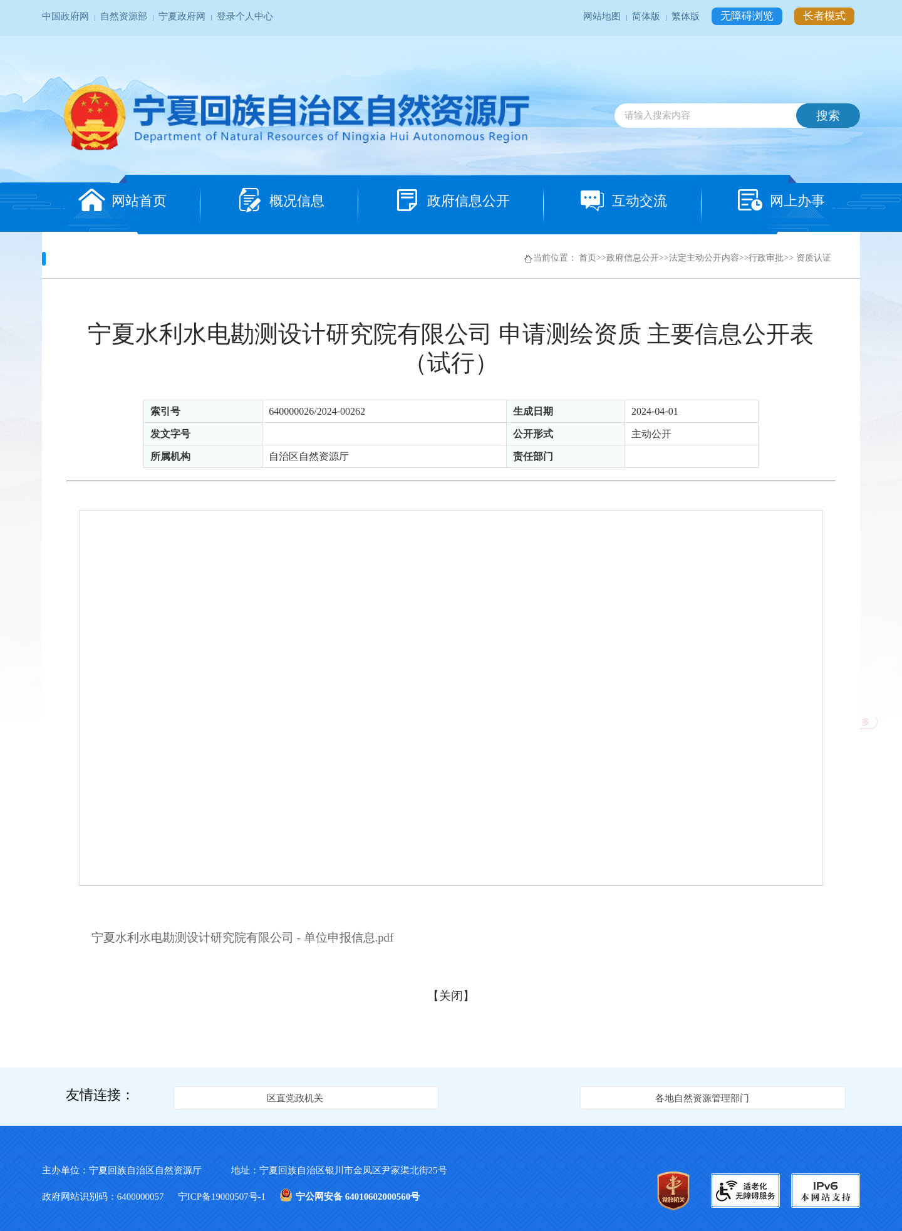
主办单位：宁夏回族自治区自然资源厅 (133, 1170)
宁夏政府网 (183, 16)
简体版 (647, 16)
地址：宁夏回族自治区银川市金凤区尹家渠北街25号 (339, 1170)
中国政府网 (66, 16)
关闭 (451, 995)
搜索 (828, 115)
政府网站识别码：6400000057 (104, 1197)
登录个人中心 (245, 16)
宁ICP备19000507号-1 (223, 1197)
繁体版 (686, 16)
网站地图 (603, 16)
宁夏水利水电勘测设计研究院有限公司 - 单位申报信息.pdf (242, 937)
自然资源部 (125, 16)
